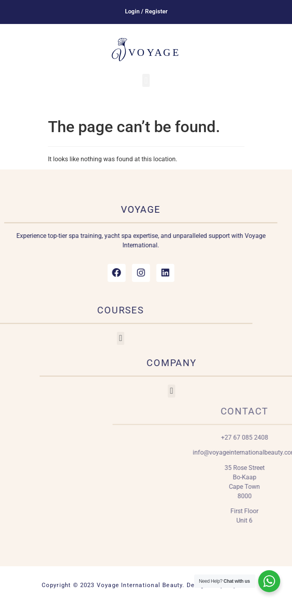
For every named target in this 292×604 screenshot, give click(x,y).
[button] (146, 80)
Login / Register (146, 11)
